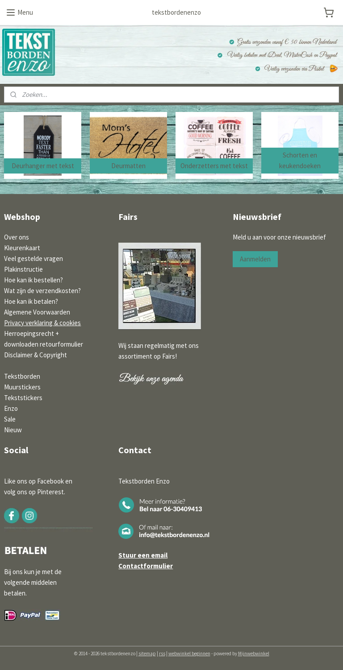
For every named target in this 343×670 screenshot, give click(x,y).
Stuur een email (142, 555)
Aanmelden (255, 259)
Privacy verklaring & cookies (42, 322)
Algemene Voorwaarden (37, 312)
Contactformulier (145, 566)
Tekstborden (22, 376)
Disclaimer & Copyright (35, 355)
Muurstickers (22, 387)
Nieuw (13, 430)
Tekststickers (23, 397)
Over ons (16, 237)
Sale (10, 419)
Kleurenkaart (22, 248)
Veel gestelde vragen (33, 258)
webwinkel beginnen (189, 653)
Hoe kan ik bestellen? (33, 280)
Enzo (11, 408)
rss (162, 653)
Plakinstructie (23, 269)
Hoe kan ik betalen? (31, 301)
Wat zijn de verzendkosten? (42, 290)
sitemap (147, 653)
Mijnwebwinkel (253, 653)
